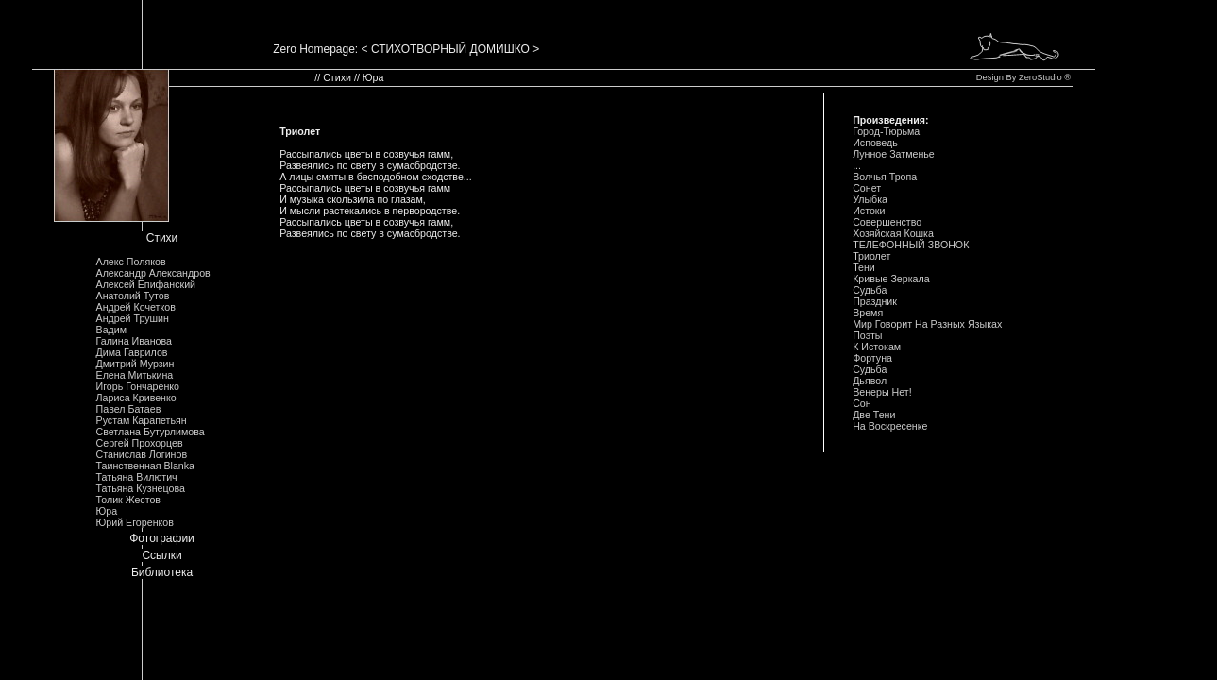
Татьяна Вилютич (136, 477)
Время (868, 312)
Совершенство (887, 222)
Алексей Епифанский (146, 284)
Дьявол (870, 380)
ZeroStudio (1040, 77)
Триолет (871, 256)
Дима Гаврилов (132, 352)
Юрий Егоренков (135, 522)
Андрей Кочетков (136, 307)
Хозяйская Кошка (893, 233)
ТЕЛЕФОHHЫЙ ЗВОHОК (911, 244)
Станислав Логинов (142, 454)
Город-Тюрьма (886, 131)
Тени (864, 267)
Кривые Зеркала (891, 278)
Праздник (875, 301)
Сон (862, 403)
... (857, 165)
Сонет (867, 188)
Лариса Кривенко (136, 397)
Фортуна (872, 358)
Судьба (870, 290)
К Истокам (877, 346)
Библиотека (162, 572)
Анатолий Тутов (133, 295)
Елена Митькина (135, 375)
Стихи (162, 238)
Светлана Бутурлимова (150, 431)
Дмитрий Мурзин (135, 363)
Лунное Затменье (894, 154)
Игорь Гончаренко (137, 386)
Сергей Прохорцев (139, 443)
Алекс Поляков (131, 261)
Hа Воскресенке (890, 426)
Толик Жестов (128, 499)
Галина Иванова (134, 341)
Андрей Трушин (132, 318)
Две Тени (874, 414)
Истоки (869, 210)
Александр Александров (153, 273)
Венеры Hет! (882, 392)
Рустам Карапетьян (141, 420)
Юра (107, 511)
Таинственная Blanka (145, 465)
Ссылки (161, 555)
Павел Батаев (128, 409)
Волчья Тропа (885, 176)
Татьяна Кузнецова (140, 488)
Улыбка (870, 199)
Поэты (867, 335)
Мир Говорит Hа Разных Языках (927, 324)
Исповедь (875, 142)
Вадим (111, 329)
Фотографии (161, 538)
